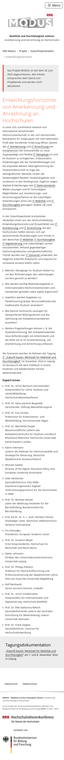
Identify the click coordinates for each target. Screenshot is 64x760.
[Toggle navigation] (53, 5)
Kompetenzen (10, 150)
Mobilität (40, 201)
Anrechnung (41, 146)
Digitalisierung (14, 243)
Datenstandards (46, 185)
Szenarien (35, 255)
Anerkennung (18, 146)
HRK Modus (9, 51)
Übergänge (42, 154)
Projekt (23, 51)
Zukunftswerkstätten (42, 51)
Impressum (11, 683)
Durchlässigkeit (46, 239)
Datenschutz (30, 683)
